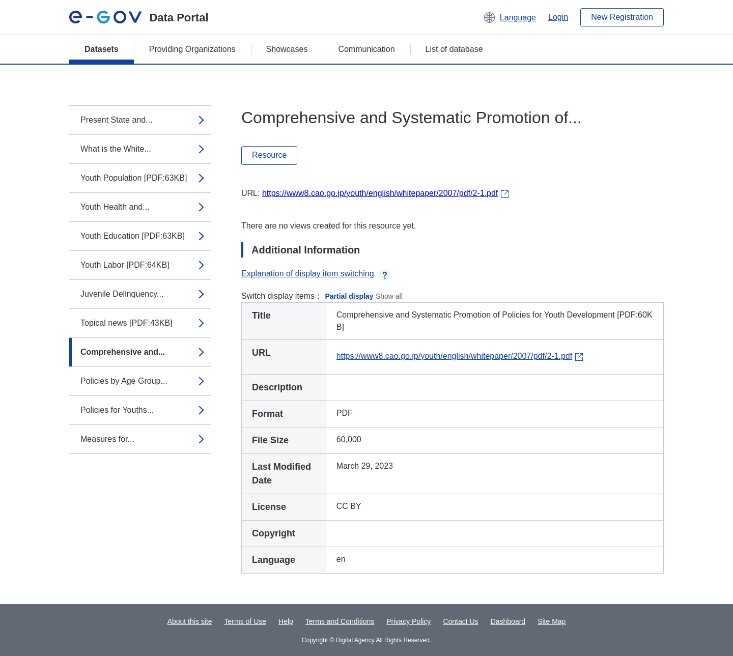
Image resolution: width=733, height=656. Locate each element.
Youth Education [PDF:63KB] (132, 236)
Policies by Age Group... (123, 381)
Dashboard (508, 621)
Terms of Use (245, 621)
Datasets (101, 49)
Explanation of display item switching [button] (315, 273)
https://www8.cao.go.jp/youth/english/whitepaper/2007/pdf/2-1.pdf (380, 193)
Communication (366, 49)
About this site (189, 621)
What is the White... (115, 149)
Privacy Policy (408, 621)
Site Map (552, 621)
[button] (509, 17)
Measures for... (107, 439)
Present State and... (116, 120)
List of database (454, 49)
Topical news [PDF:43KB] (126, 323)
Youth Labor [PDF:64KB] (125, 265)
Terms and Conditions (339, 621)
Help (285, 621)
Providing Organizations (192, 49)
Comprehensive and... (122, 352)
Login (558, 17)
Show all (389, 296)
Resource (269, 155)
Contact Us (460, 621)
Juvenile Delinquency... (121, 294)
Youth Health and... (115, 207)
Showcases (287, 49)
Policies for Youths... (117, 410)
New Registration (622, 17)
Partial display (349, 296)
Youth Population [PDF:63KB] (133, 178)
